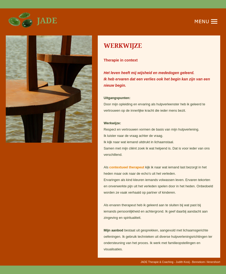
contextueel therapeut (126, 167)
